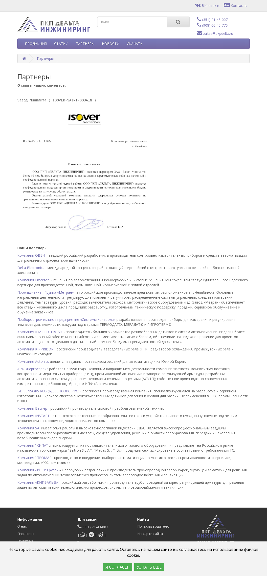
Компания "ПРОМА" (34, 457)
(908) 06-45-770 (212, 25)
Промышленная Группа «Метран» (45, 292)
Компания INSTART (33, 415)
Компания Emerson (33, 280)
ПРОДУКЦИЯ (36, 43)
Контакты (235, 5)
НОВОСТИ (110, 43)
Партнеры (45, 58)
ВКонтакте (207, 5)
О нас (22, 526)
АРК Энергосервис (32, 368)
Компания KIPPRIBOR (35, 349)
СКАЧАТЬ (135, 43)
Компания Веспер (32, 408)
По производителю (153, 526)
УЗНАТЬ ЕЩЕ (149, 567)
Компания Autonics (33, 361)
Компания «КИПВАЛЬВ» (37, 482)
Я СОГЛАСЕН (118, 567)
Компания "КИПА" (32, 445)
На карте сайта (150, 533)
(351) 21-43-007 (212, 19)
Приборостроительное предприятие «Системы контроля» (66, 319)
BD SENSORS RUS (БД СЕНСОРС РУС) (48, 391)
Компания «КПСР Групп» (37, 470)
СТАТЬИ (61, 43)
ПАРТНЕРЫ (85, 43)
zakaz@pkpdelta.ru (215, 33)
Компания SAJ (28, 428)
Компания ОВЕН (31, 255)
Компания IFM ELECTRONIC (40, 331)
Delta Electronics (30, 267)
